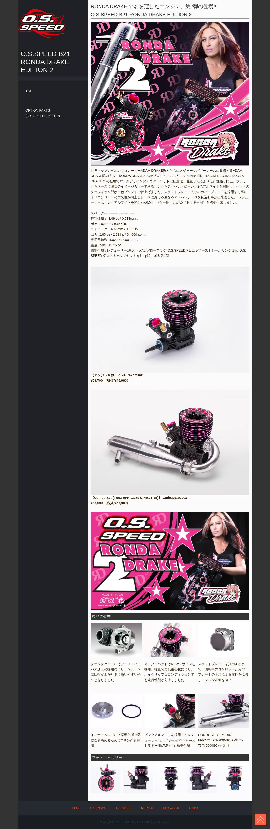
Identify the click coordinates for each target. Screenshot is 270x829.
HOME (76, 808)
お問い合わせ (171, 808)
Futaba (193, 808)
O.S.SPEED (124, 808)
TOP (28, 91)
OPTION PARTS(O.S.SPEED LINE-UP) (42, 112)
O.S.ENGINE (98, 808)
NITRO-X (147, 808)
